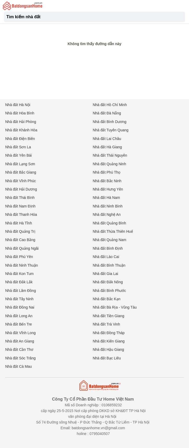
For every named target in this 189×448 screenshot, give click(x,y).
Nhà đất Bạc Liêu (107, 358)
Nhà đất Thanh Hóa (21, 214)
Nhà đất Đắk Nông (108, 282)
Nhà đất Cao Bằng (20, 240)
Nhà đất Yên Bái (18, 155)
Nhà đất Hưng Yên (108, 189)
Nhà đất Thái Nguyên (110, 155)
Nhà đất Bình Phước (109, 291)
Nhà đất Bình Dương (110, 122)
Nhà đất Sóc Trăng (20, 358)
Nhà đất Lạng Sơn (20, 164)
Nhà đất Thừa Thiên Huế (113, 231)
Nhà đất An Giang (19, 341)
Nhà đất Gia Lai (105, 274)
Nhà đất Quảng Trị (20, 231)
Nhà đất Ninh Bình (108, 206)
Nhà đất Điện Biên (20, 139)
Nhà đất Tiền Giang (108, 316)
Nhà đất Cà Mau (18, 366)
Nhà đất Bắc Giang (20, 172)
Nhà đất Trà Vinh (106, 324)
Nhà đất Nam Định (20, 206)
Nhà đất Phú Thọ (106, 172)
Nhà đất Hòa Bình (19, 113)
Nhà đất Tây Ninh (19, 299)
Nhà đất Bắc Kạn (107, 299)
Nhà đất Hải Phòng (20, 122)
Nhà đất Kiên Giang (108, 341)
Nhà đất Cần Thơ (19, 349)
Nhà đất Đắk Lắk (19, 282)
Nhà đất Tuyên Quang (110, 130)
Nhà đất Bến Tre (18, 324)
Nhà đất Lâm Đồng (20, 291)
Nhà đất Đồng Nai (19, 307)
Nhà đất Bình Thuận (109, 265)
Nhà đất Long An (19, 316)
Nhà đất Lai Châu (107, 139)
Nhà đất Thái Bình (20, 197)
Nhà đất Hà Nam (106, 197)
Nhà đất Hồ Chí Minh (110, 105)
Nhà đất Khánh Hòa (21, 130)
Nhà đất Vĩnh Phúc (20, 181)
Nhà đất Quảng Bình (109, 223)
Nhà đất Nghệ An (107, 214)
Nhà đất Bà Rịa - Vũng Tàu (115, 307)
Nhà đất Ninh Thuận (21, 265)
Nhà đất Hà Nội (17, 105)
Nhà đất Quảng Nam (109, 240)
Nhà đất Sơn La (18, 147)
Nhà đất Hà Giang (107, 147)
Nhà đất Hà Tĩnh (18, 223)
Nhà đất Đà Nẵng (107, 113)
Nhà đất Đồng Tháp (108, 333)
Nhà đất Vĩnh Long (20, 333)
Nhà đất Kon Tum (19, 274)
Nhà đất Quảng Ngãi (22, 248)
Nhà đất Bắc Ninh (107, 181)
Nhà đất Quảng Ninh (109, 164)
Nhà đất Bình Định (108, 248)
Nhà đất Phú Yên (19, 257)
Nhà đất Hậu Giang (108, 349)
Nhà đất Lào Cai (106, 257)
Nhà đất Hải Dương (21, 189)
